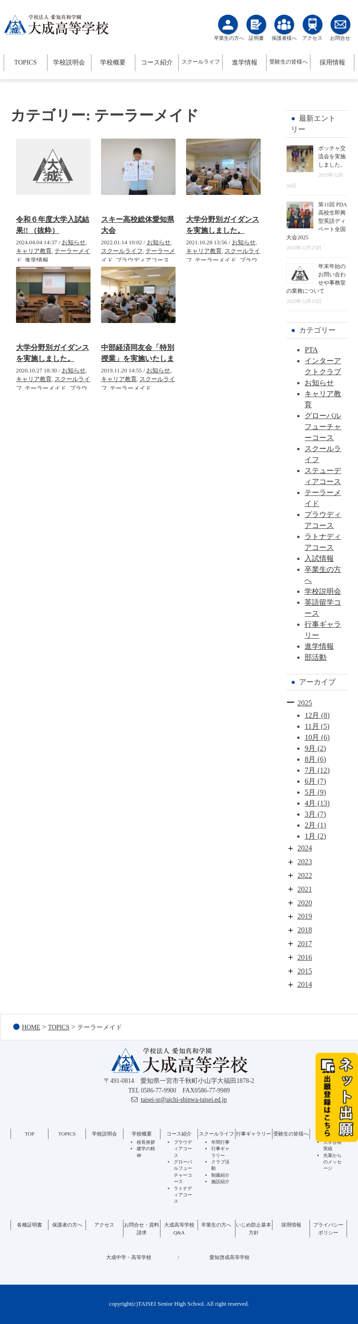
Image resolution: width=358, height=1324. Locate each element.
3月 (310, 814)
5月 (310, 792)
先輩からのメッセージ (332, 1162)
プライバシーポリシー (328, 1228)
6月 (310, 781)
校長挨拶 (146, 1142)
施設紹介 (220, 1181)
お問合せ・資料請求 (141, 1228)
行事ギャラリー (253, 1133)
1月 (310, 836)
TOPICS (25, 62)
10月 (312, 737)
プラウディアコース (142, 260)
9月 (310, 748)
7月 (310, 770)
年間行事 (220, 1142)
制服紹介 (220, 1175)
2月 (310, 825)
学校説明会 (69, 62)
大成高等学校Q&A (179, 1228)
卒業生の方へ (216, 1224)
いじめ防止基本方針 (253, 1228)
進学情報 (244, 62)
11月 (312, 726)
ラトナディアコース (183, 1195)
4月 (310, 803)
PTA (311, 350)
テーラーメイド (215, 260)
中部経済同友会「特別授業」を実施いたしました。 (137, 358)
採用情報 (332, 62)
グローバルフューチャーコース (323, 426)
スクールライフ (201, 62)
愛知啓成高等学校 (229, 1257)
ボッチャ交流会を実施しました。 (332, 156)
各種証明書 (29, 1224)
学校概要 (113, 62)
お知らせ (73, 242)
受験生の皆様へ (288, 62)
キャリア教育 (34, 251)
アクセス (104, 1224)
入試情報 (319, 558)
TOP (29, 1133)
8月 (310, 759)
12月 (312, 715)
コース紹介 (157, 62)
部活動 (315, 657)
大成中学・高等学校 (128, 1257)
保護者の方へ (67, 1224)
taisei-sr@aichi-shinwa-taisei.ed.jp (184, 1099)
